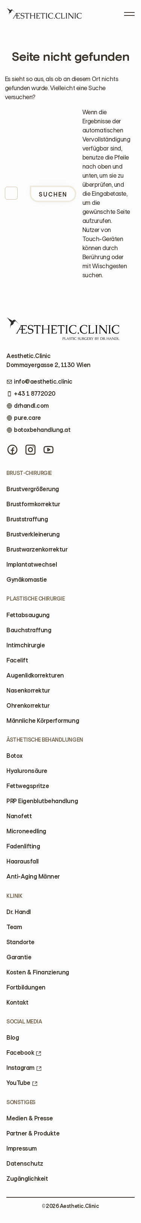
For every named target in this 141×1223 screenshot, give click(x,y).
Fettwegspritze (27, 786)
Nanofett (19, 816)
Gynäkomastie (26, 580)
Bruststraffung (27, 519)
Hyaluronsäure (26, 771)
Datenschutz (24, 1164)
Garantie (18, 957)
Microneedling (26, 831)
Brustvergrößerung (32, 489)
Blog (12, 1038)
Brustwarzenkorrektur (36, 549)
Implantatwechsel (31, 564)
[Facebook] (12, 450)
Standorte (20, 942)
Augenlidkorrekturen (35, 675)
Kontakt (17, 1002)
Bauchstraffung (28, 630)
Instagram (24, 1068)
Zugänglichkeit (27, 1179)
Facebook (23, 1053)
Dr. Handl (18, 912)
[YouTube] (48, 450)
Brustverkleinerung (32, 534)
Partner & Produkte (32, 1133)
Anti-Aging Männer (33, 876)
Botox (14, 756)
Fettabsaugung (28, 615)
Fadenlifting (23, 846)
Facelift (17, 660)
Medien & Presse (29, 1118)
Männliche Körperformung (42, 721)
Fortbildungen (25, 987)
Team (14, 927)
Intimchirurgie (25, 645)
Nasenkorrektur (28, 690)
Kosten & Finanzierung (37, 972)
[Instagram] (30, 450)
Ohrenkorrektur (27, 706)
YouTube (22, 1083)
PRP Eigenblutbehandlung (42, 801)
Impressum (21, 1148)
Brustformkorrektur (33, 504)
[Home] (44, 16)
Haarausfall (22, 861)
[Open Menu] (129, 12)
